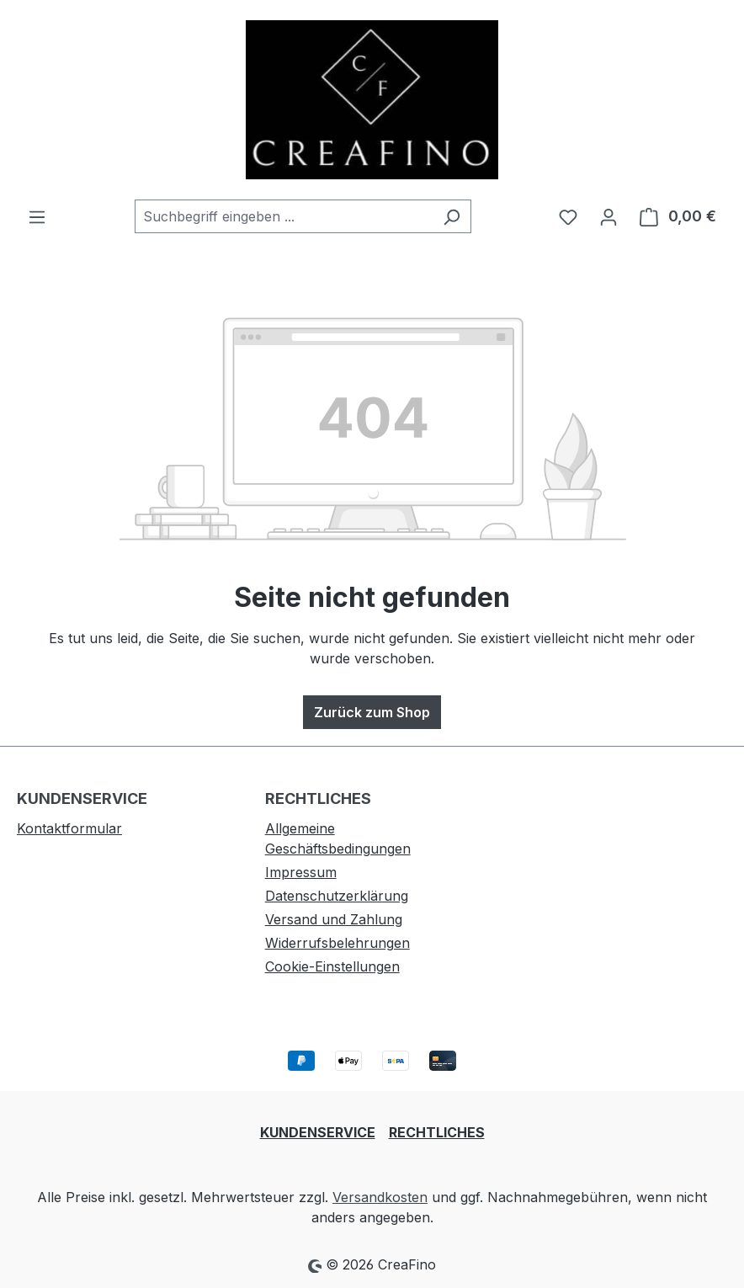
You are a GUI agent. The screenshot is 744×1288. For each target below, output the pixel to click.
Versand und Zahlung (333, 919)
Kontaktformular (69, 828)
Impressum (301, 872)
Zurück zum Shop (372, 712)
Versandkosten (380, 1197)
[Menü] (37, 216)
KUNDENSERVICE (317, 1132)
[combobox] (284, 216)
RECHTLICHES (437, 1132)
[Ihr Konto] (608, 216)
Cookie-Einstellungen (332, 966)
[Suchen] (451, 216)
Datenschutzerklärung (336, 895)
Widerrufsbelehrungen (337, 942)
